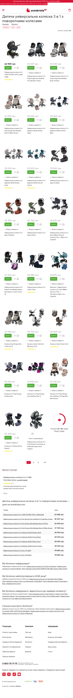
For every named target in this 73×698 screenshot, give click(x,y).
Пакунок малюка (8, 657)
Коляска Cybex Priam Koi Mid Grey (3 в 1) (35, 345)
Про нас (28, 632)
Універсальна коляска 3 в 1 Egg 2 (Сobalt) (59, 182)
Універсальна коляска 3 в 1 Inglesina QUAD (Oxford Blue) (59, 130)
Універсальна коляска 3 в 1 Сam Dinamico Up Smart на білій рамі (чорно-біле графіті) (36, 445)
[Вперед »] (44, 462)
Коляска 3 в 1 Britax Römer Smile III (13, 447)
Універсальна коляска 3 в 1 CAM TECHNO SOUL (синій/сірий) (13, 74)
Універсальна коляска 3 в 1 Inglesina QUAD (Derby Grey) (13, 183)
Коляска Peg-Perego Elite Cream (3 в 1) (12, 345)
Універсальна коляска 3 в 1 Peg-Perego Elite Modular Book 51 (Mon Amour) (13, 130)
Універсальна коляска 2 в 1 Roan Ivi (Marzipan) (17, 613)
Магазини (29, 637)
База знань (52, 647)
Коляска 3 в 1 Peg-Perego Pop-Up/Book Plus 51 (35, 395)
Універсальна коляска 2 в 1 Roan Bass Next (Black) (46, 579)
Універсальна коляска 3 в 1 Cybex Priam (36, 288)
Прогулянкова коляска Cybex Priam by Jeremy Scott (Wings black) (37, 596)
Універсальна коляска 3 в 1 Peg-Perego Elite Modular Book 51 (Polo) (59, 78)
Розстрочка (6, 637)
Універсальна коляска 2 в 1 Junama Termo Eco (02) (47, 611)
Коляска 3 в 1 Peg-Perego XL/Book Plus (12, 395)
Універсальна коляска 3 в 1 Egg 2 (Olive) (36, 234)
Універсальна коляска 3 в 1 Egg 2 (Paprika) (13, 234)
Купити (8, 68)
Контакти (28, 642)
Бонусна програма (55, 637)
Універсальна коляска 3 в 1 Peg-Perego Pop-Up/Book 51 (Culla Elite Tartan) (36, 78)
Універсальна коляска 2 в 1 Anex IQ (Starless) (41, 566)
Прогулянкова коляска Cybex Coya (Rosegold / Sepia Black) (22, 581)
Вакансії (28, 652)
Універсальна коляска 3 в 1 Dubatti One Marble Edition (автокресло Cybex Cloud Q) (13, 290)
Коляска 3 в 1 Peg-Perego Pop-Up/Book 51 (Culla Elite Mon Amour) (59, 396)
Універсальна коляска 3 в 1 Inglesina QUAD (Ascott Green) (36, 183)
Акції (50, 632)
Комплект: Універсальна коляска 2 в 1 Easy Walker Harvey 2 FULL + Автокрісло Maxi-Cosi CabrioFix (58, 291)
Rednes (18, 686)
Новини (28, 647)
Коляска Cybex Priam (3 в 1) (59, 344)
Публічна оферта (8, 652)
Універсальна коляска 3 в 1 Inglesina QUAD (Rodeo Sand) (36, 130)
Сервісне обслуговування (12, 642)
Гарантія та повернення (11, 647)
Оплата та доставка (9, 632)
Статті (50, 652)
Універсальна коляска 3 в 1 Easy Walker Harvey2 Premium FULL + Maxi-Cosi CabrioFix (59, 236)
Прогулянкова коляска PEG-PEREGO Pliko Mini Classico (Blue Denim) (44, 569)
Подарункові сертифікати (57, 642)
